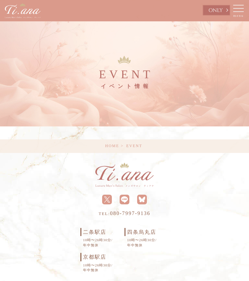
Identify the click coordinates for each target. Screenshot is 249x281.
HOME (112, 146)
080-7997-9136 (124, 213)
